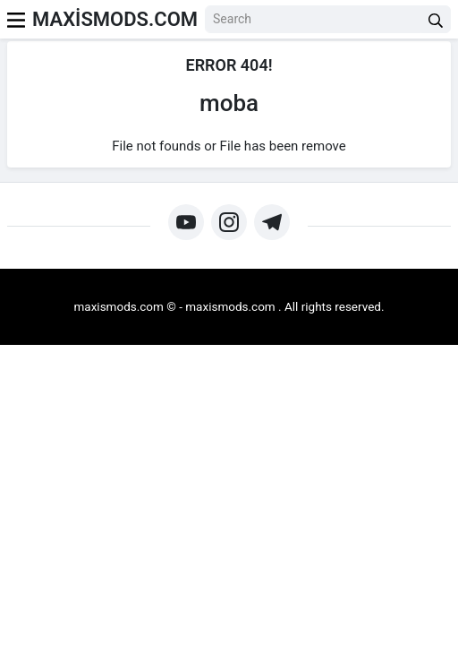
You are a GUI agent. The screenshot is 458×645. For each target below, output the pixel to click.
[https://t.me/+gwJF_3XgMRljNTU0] (272, 222)
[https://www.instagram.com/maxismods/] (229, 222)
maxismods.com (230, 306)
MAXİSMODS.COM (115, 19)
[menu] (16, 19)
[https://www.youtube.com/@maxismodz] (186, 222)
